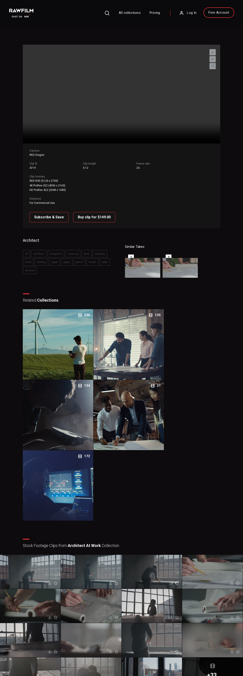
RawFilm (35, 667)
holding (31, 256)
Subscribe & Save (52, 213)
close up (73, 248)
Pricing (149, 14)
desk (86, 248)
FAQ (89, 601)
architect (40, 248)
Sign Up (63, 621)
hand (111, 248)
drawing (98, 248)
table (92, 256)
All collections (124, 14)
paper (44, 256)
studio (80, 256)
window (104, 256)
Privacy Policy (19, 660)
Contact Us (138, 607)
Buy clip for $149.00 (96, 213)
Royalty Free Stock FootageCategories (105, 625)
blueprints (57, 248)
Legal (90, 614)
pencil (67, 256)
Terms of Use (43, 660)
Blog (134, 614)
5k (28, 248)
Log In (182, 14)
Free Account (212, 14)
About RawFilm (141, 601)
